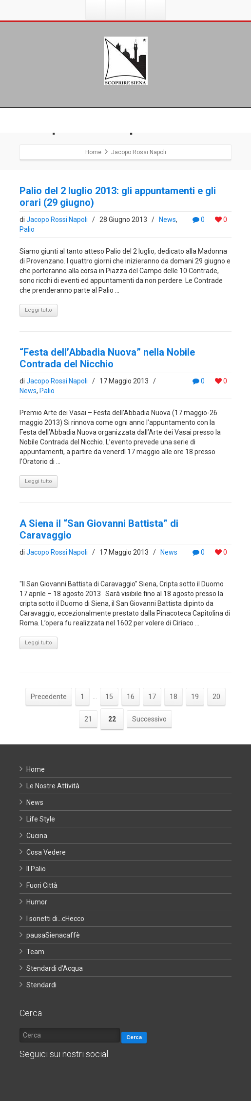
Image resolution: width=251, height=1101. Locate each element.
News (167, 219)
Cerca (134, 1037)
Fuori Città (42, 885)
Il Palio (36, 869)
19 (195, 697)
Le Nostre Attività (52, 786)
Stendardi (41, 985)
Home (35, 769)
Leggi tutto (38, 310)
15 (109, 697)
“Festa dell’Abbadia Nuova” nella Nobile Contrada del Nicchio (107, 358)
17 (152, 697)
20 (216, 697)
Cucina (36, 836)
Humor (36, 902)
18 (173, 697)
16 (131, 697)
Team (35, 952)
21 (88, 719)
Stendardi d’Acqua (54, 968)
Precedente (49, 697)
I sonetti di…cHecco (55, 918)
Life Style (40, 819)
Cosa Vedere (46, 852)
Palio (27, 229)
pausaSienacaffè (53, 935)
